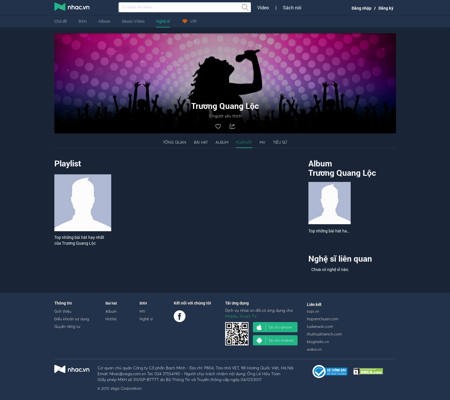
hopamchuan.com (322, 318)
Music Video (133, 21)
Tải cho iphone (274, 327)
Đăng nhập (361, 8)
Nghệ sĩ (163, 21)
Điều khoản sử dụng (71, 318)
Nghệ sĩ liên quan (340, 258)
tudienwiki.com (320, 326)
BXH (83, 21)
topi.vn (313, 311)
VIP (189, 21)
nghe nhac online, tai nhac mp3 (72, 8)
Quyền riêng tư (67, 326)
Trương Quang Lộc (342, 172)
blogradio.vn (318, 341)
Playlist (244, 142)
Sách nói (292, 8)
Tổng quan (174, 142)
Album (104, 21)
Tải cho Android (275, 340)
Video (263, 8)
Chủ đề (60, 21)
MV (262, 142)
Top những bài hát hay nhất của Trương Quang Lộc (79, 240)
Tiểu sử (280, 142)
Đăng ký (385, 8)
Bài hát (201, 142)
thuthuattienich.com (324, 334)
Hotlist (111, 318)
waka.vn (314, 349)
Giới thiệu (62, 311)
